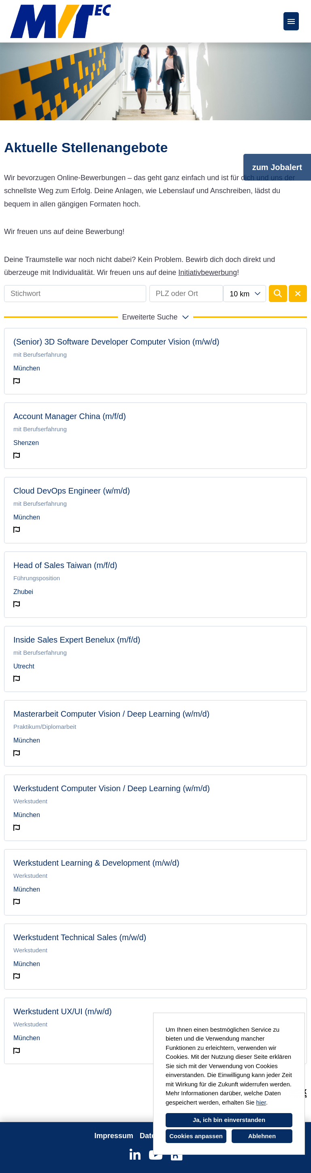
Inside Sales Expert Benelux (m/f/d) (76, 639)
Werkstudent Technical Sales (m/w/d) (79, 937)
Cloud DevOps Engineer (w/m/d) (71, 490)
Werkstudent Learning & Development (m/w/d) (96, 862)
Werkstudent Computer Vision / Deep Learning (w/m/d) (111, 788)
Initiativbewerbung (207, 272)
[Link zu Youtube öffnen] (156, 1155)
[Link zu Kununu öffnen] (176, 1155)
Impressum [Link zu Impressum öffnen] (113, 1136)
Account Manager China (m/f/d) (69, 416)
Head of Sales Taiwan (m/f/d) (65, 565)
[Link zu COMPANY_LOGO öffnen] (60, 21)
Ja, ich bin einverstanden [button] (229, 1119)
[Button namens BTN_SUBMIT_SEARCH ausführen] (278, 293)
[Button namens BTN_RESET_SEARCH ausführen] (298, 293)
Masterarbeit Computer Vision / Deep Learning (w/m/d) (111, 713)
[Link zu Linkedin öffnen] (135, 1155)
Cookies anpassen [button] (196, 1136)
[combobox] (244, 293)
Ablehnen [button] (262, 1136)
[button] (155, 317)
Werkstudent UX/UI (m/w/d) (62, 1011)
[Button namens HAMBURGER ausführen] (291, 21)
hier (261, 1102)
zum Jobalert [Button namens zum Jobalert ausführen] (277, 167)
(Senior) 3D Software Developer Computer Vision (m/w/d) (116, 341)
